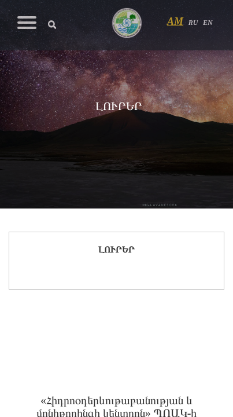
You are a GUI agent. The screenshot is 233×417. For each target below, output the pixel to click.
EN (208, 23)
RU (193, 23)
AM (175, 21)
